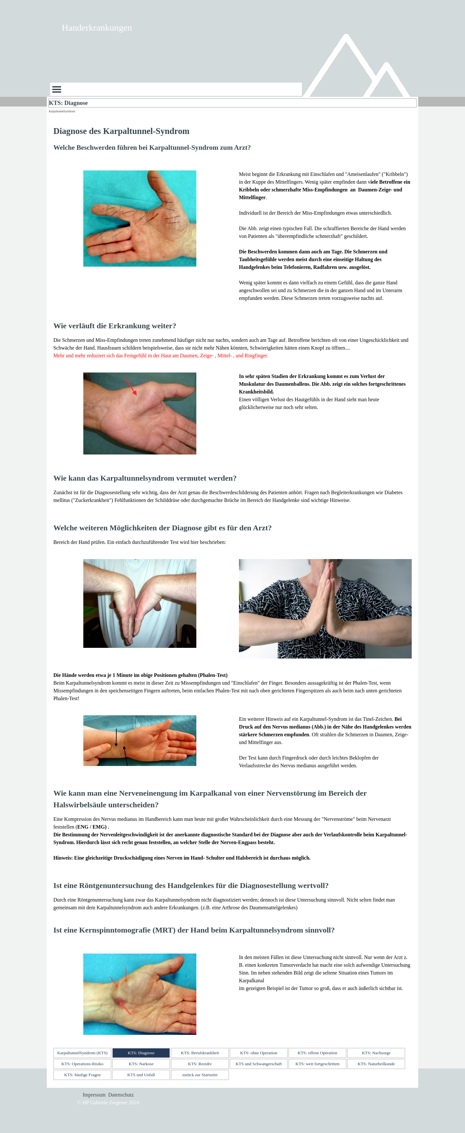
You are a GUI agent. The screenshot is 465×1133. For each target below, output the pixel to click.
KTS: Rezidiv (200, 1063)
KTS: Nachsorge (376, 1052)
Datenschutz (121, 1094)
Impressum (94, 1094)
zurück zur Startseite (200, 1074)
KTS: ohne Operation (258, 1052)
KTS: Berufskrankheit (200, 1052)
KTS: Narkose (141, 1063)
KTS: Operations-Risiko (82, 1063)
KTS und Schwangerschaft (259, 1063)
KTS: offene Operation (317, 1052)
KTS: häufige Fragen (82, 1074)
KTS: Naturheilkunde (376, 1063)
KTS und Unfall (141, 1074)
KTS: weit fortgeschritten (317, 1063)
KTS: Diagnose (141, 1052)
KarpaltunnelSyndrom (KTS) (82, 1052)
